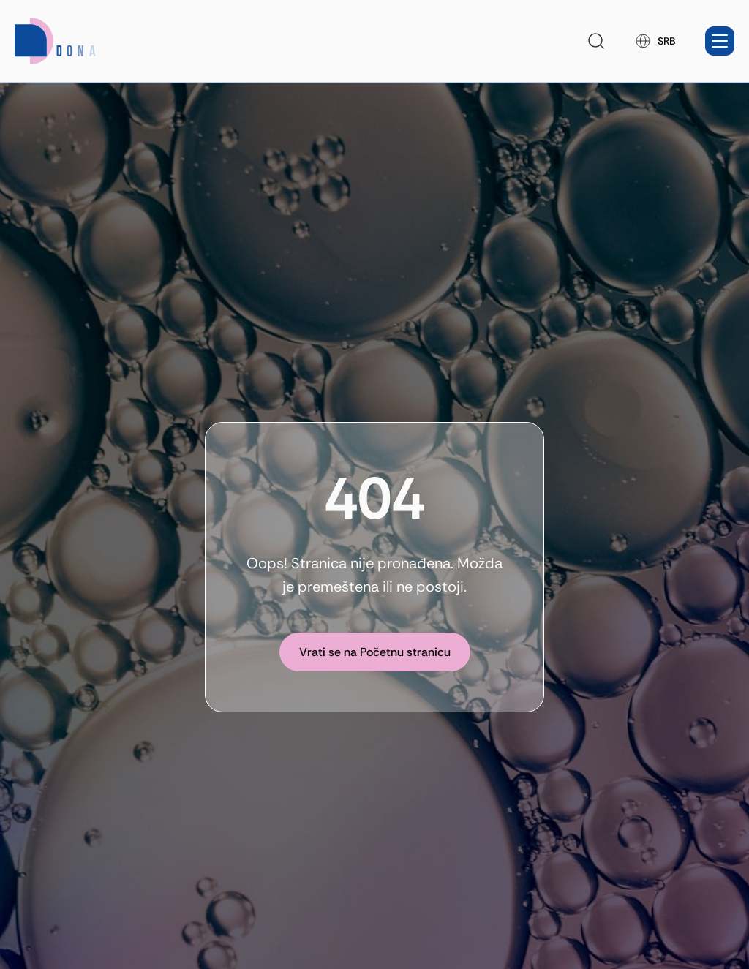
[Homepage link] (74, 41)
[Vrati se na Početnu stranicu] (375, 651)
